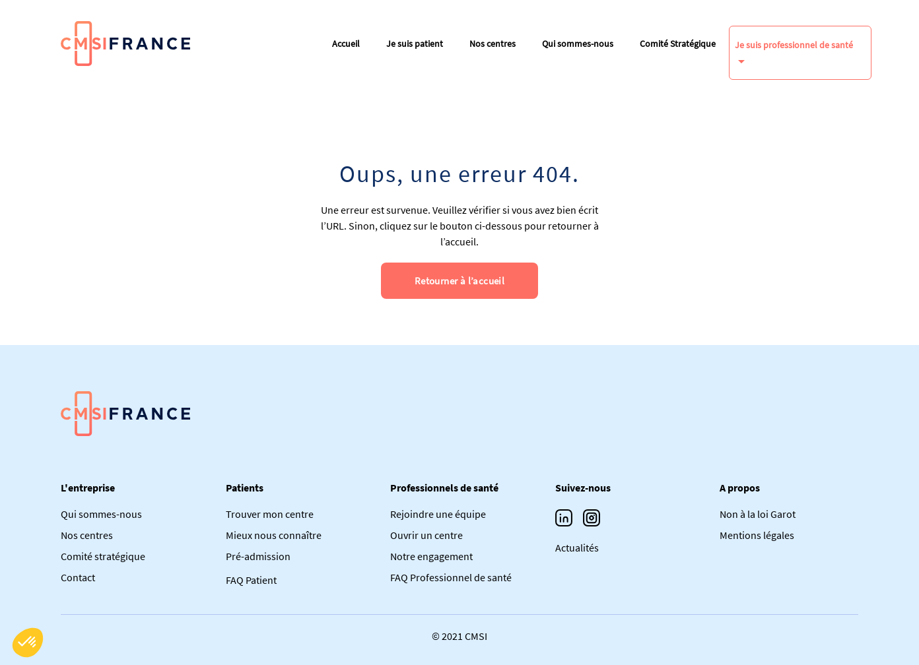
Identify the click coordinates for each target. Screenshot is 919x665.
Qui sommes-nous (577, 43)
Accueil (346, 43)
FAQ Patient (251, 579)
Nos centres (492, 43)
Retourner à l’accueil (459, 280)
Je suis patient (414, 43)
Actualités (577, 547)
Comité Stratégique (678, 43)
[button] (28, 642)
